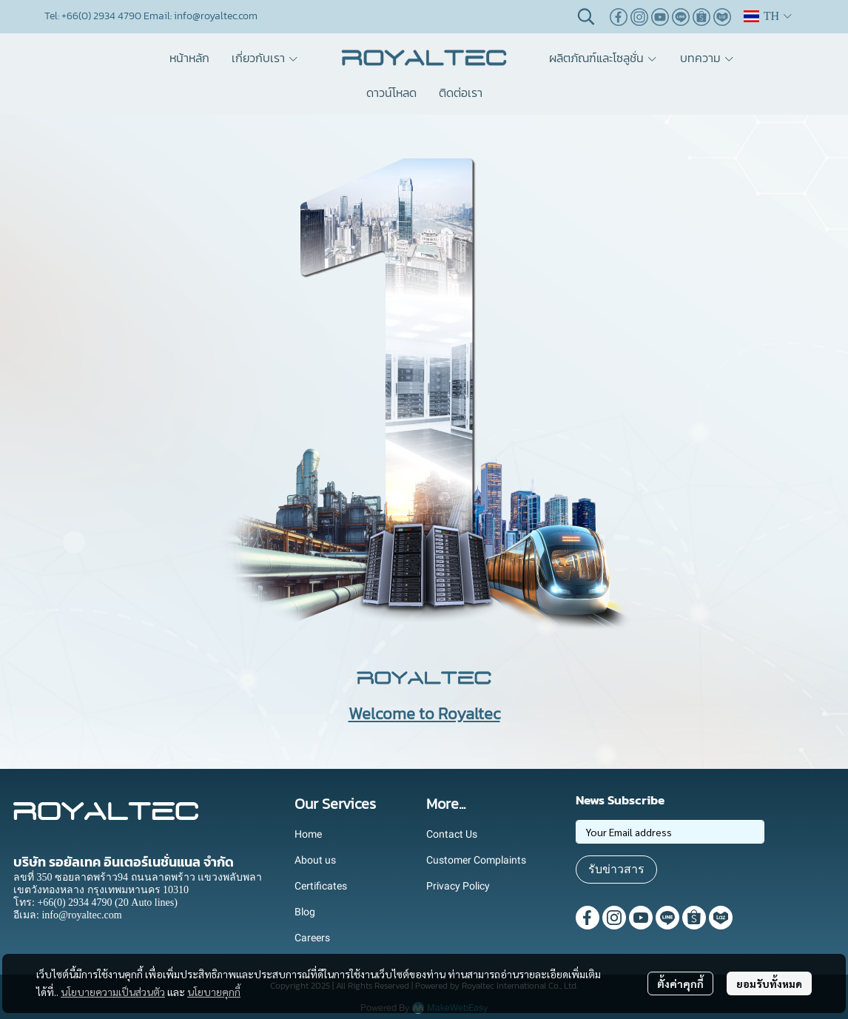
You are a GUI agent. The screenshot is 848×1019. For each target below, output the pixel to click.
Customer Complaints (476, 860)
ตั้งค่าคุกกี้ (680, 983)
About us (315, 860)
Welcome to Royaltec (424, 714)
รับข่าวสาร (616, 869)
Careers (312, 938)
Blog (305, 912)
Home (308, 834)
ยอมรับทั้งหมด (769, 983)
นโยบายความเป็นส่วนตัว (113, 991)
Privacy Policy (458, 886)
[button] (586, 16)
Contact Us (451, 834)
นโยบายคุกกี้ (213, 991)
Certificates (321, 886)
